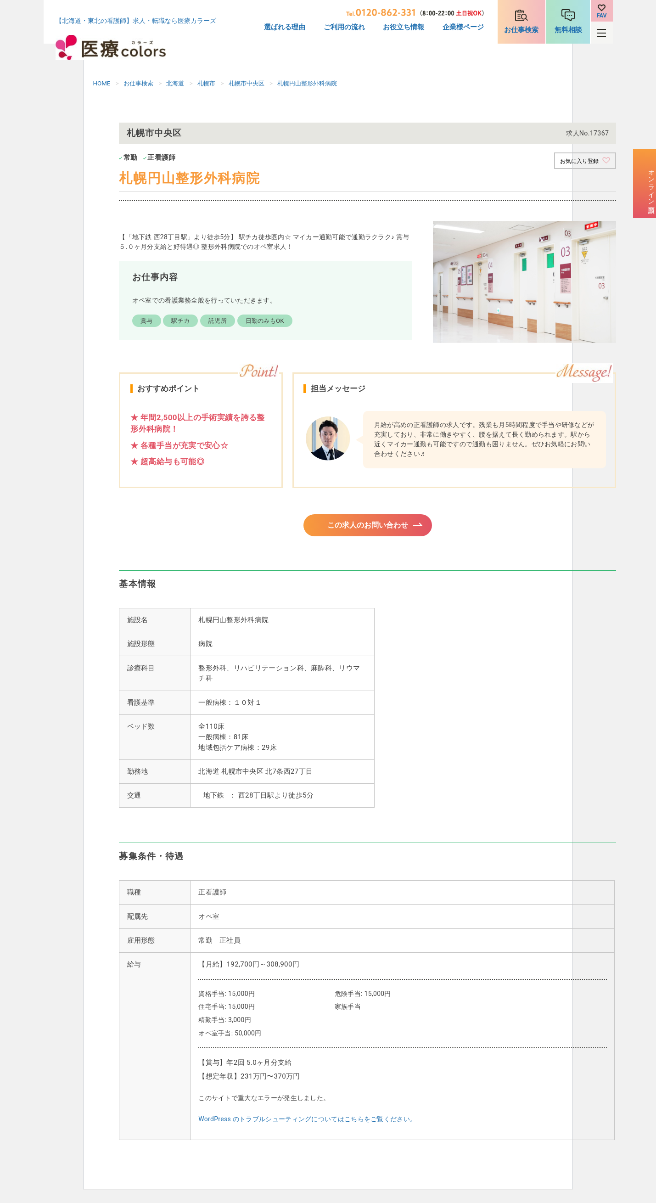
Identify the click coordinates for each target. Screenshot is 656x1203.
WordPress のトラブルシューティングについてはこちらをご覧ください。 (307, 1123)
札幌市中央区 (246, 83)
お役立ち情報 (403, 27)
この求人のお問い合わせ (367, 527)
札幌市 (206, 83)
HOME (102, 83)
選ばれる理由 (284, 27)
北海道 (175, 83)
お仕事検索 (521, 30)
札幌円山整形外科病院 (307, 83)
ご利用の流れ (344, 27)
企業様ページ (463, 27)
